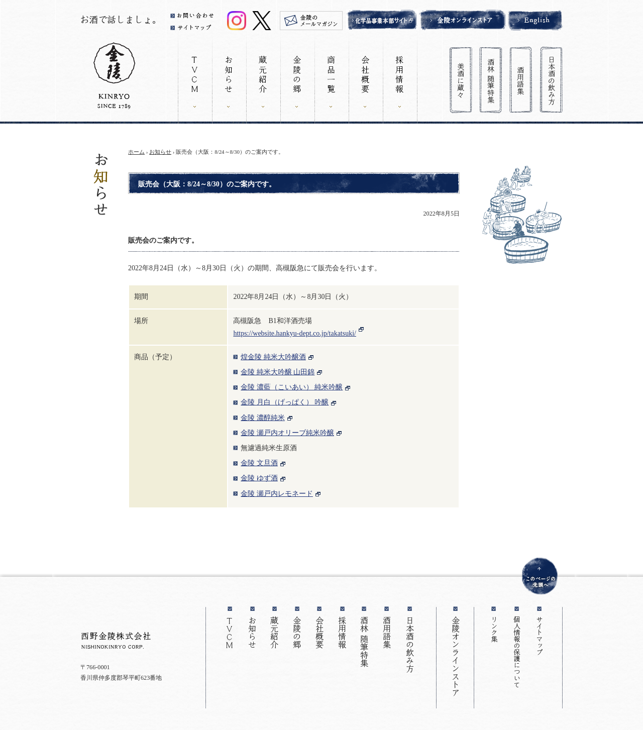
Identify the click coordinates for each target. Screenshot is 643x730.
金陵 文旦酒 (259, 463)
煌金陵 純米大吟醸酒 (273, 357)
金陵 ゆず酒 (259, 478)
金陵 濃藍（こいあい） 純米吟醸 (292, 387)
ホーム (136, 152)
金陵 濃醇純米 (263, 418)
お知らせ (160, 152)
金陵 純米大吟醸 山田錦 (277, 372)
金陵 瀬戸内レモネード (277, 493)
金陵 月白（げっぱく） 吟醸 (285, 402)
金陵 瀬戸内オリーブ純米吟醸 (287, 433)
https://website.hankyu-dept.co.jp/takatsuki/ (294, 333)
